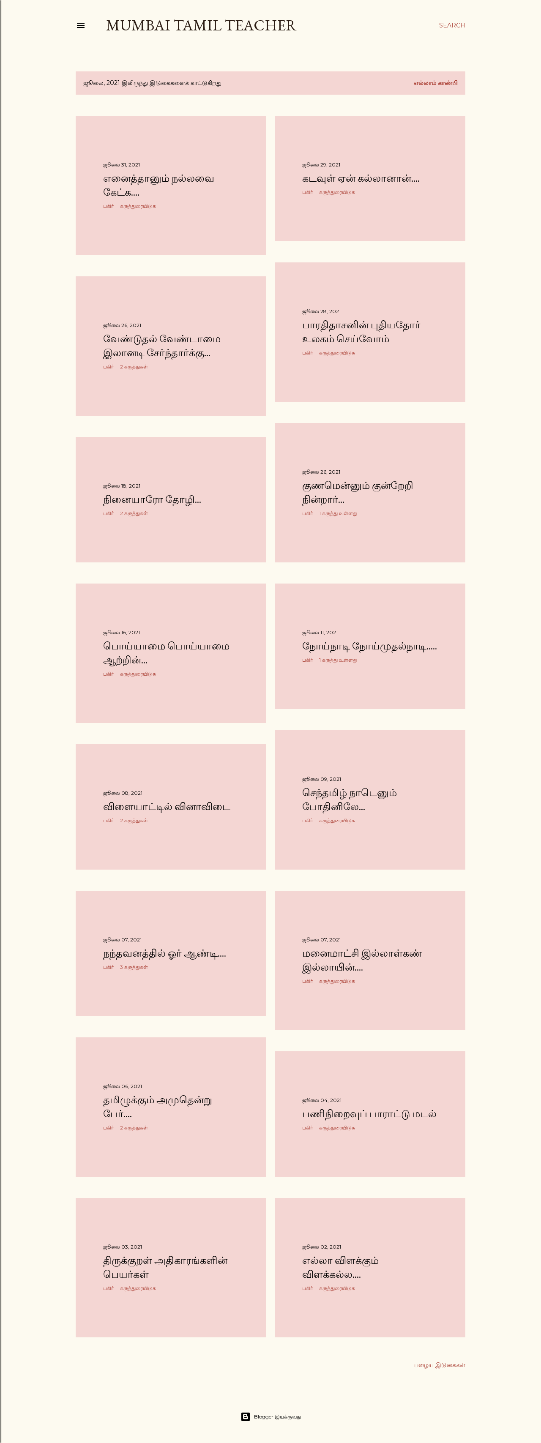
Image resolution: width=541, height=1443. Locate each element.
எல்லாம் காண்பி (436, 83)
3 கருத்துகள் (134, 967)
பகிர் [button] (108, 206)
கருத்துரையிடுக (138, 206)
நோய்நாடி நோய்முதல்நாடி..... (369, 645)
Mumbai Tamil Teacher (201, 25)
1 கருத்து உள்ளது (338, 513)
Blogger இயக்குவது (270, 1417)
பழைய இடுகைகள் (439, 1365)
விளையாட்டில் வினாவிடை (166, 806)
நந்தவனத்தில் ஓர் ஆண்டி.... (164, 953)
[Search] (452, 25)
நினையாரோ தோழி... (152, 499)
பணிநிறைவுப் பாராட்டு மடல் (369, 1113)
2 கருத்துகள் (134, 366)
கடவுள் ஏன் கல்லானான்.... (361, 178)
